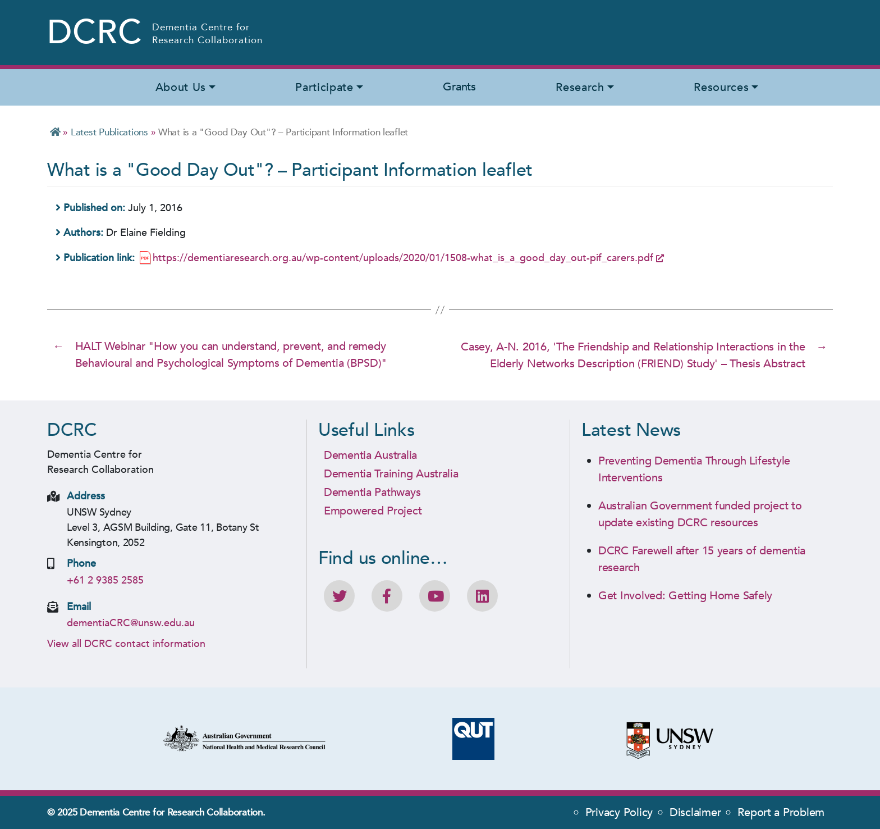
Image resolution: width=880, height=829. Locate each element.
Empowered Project (372, 509)
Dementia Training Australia (391, 472)
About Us (180, 87)
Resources (721, 87)
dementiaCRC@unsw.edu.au (131, 623)
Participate (324, 87)
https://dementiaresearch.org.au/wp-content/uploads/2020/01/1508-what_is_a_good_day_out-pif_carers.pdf (403, 258)
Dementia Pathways (372, 491)
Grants (459, 86)
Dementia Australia (370, 454)
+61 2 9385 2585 (105, 579)
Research (580, 87)
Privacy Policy (619, 811)
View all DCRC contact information (126, 643)
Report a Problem (780, 811)
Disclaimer (695, 811)
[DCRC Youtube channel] (434, 595)
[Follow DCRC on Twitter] (339, 595)
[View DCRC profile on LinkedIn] (482, 595)
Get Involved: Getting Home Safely (685, 594)
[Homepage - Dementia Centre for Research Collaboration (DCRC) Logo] (155, 32)
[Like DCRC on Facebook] (387, 595)
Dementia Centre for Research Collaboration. (172, 811)
